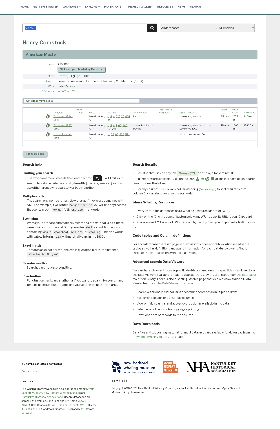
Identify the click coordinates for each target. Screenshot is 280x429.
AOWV (82, 400)
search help (35, 154)
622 (63, 91)
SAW (81, 405)
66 (122, 116)
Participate (114, 6)
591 (72, 91)
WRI (51, 64)
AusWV (26, 412)
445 (125, 125)
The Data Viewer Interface (174, 283)
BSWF (52, 405)
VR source (47, 91)
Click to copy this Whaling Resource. (81, 69)
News (182, 6)
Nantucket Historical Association (41, 396)
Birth (51, 76)
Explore (92, 6)
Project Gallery (140, 6)
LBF (38, 408)
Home (25, 6)
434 (127, 116)
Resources (165, 6)
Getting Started (45, 6)
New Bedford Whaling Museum (62, 392)
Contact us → (29, 371)
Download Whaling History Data (154, 337)
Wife (51, 86)
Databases (72, 6)
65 (109, 119)
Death (50, 81)
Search (195, 6)
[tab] (81, 101)
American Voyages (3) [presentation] (40, 100)
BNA (69, 408)
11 (111, 116)
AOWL (25, 405)
